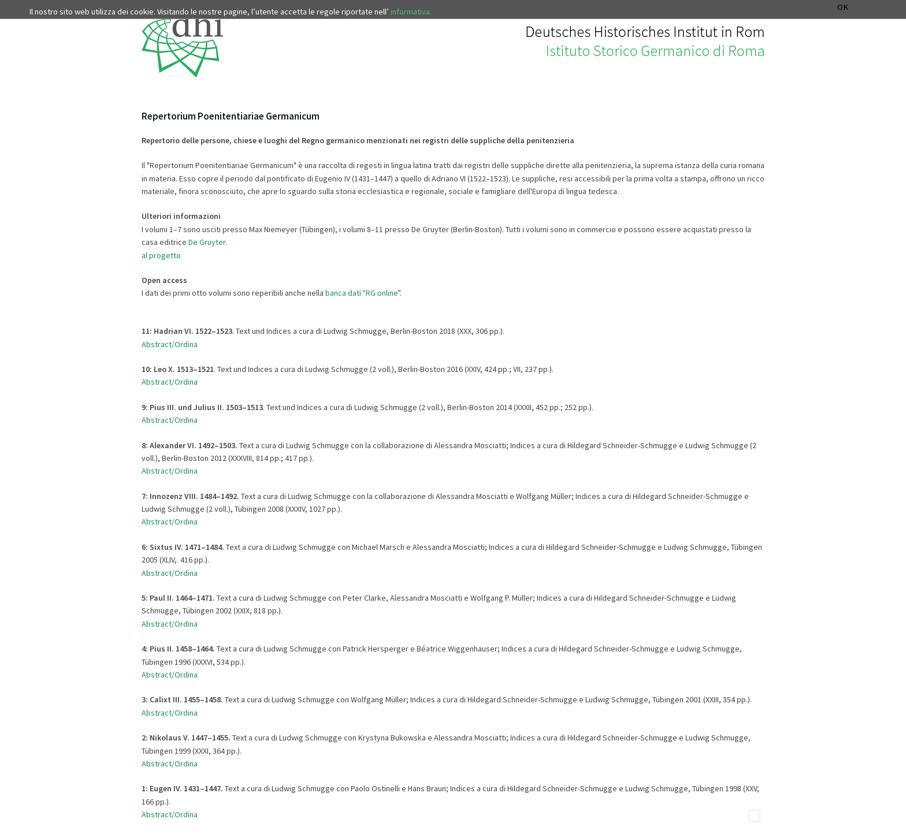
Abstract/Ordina (170, 471)
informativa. (411, 11)
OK (842, 7)
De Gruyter (206, 242)
